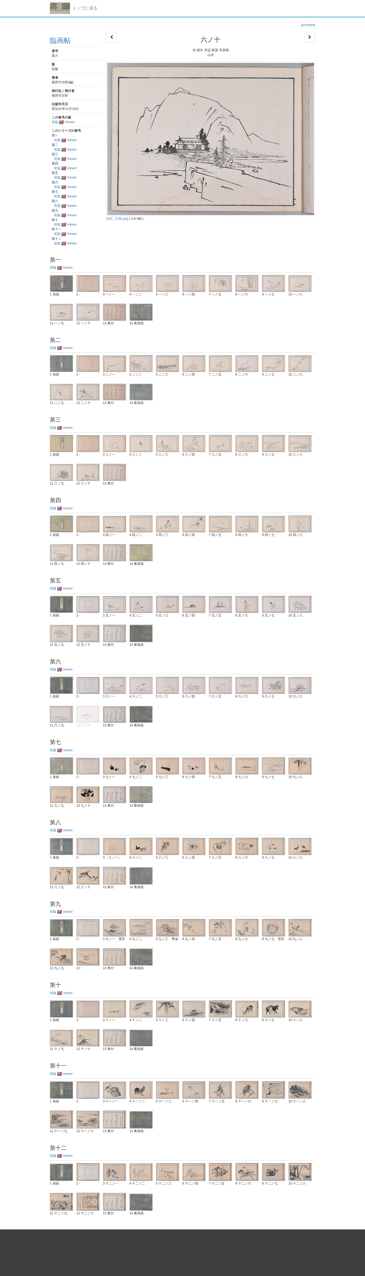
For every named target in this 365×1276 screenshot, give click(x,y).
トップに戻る (85, 8)
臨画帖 (60, 40)
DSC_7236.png (117, 218)
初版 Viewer (63, 122)
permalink (308, 25)
